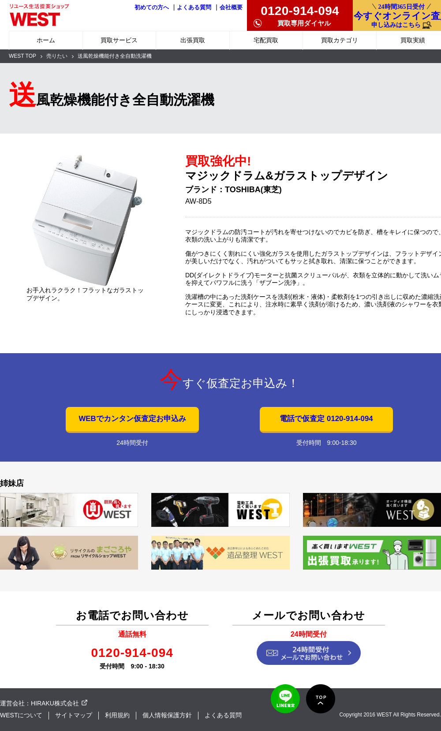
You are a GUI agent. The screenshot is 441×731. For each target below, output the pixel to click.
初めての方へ (152, 7)
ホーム (46, 40)
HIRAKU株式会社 (55, 703)
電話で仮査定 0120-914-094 (326, 418)
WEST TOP (22, 56)
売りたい (56, 56)
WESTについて (21, 715)
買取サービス (119, 40)
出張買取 (192, 40)
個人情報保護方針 (167, 715)
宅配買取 (266, 40)
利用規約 (117, 715)
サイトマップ (73, 715)
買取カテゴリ (339, 40)
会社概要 (231, 7)
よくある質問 (194, 7)
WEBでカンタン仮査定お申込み (132, 418)
